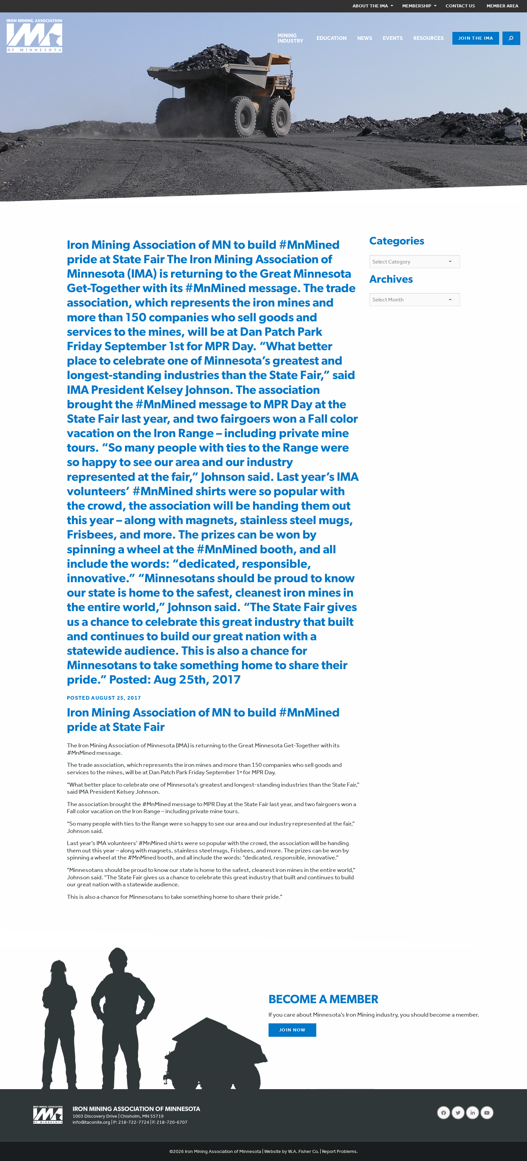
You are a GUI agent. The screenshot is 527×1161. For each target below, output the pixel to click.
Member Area (502, 6)
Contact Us (460, 6)
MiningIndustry (290, 38)
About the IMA (370, 6)
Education (332, 38)
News (364, 38)
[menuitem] (371, 6)
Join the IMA (475, 38)
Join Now (292, 1030)
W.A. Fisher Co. (303, 1151)
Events (393, 38)
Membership (416, 6)
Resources (428, 38)
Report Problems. (340, 1151)
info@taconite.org (91, 1122)
